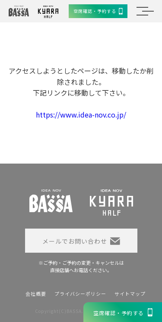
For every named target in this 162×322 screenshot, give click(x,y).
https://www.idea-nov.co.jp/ (81, 114)
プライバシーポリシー (80, 293)
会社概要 (35, 293)
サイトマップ (130, 293)
